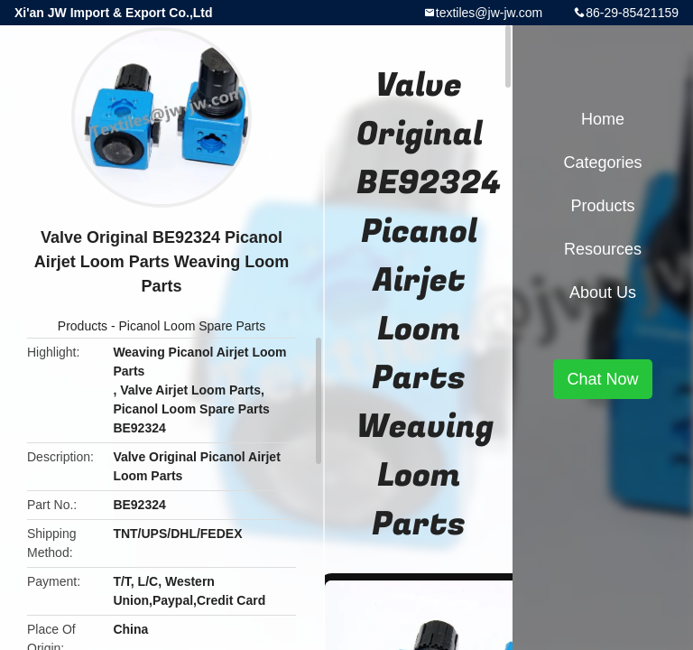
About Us (602, 292)
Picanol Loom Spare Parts (192, 326)
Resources (603, 249)
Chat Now (602, 379)
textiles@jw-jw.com (489, 12)
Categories (602, 162)
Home (602, 119)
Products (82, 326)
